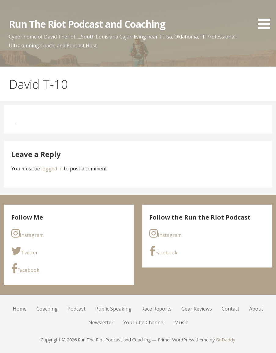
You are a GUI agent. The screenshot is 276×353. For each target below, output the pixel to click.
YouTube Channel (144, 322)
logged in (52, 168)
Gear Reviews (196, 308)
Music (181, 322)
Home (20, 308)
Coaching (47, 308)
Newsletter (101, 322)
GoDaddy (225, 340)
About (256, 308)
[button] (266, 15)
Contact (230, 308)
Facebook (25, 268)
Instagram (27, 233)
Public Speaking (113, 308)
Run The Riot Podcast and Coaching (87, 24)
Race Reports (156, 308)
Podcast (76, 308)
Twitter (24, 251)
